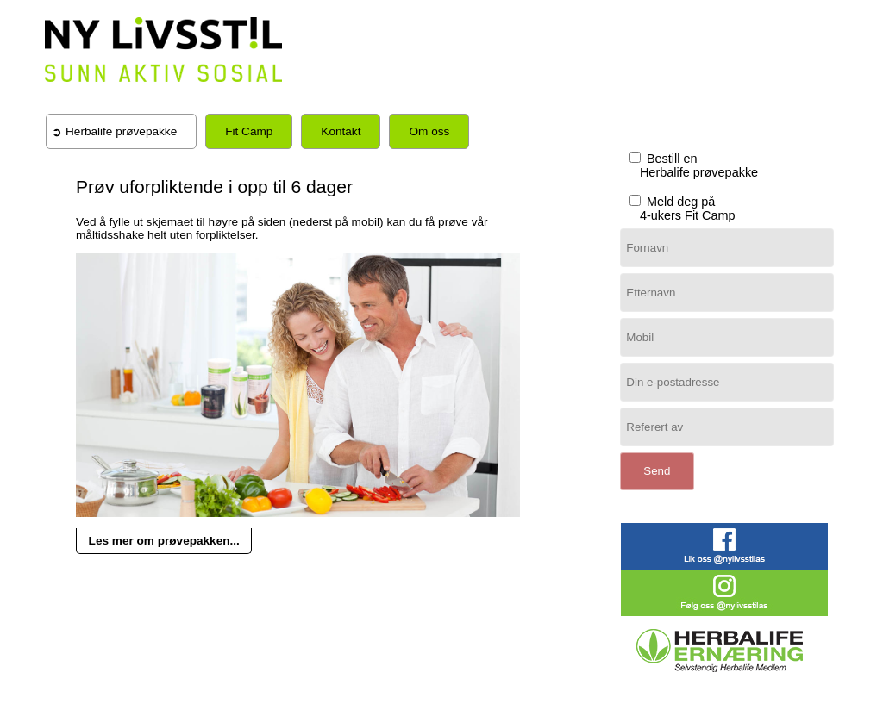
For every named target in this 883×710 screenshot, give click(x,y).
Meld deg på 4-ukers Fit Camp (681, 208)
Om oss (429, 131)
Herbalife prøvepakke (121, 131)
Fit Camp (248, 131)
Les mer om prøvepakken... (164, 540)
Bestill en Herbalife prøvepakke (692, 165)
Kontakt (340, 131)
